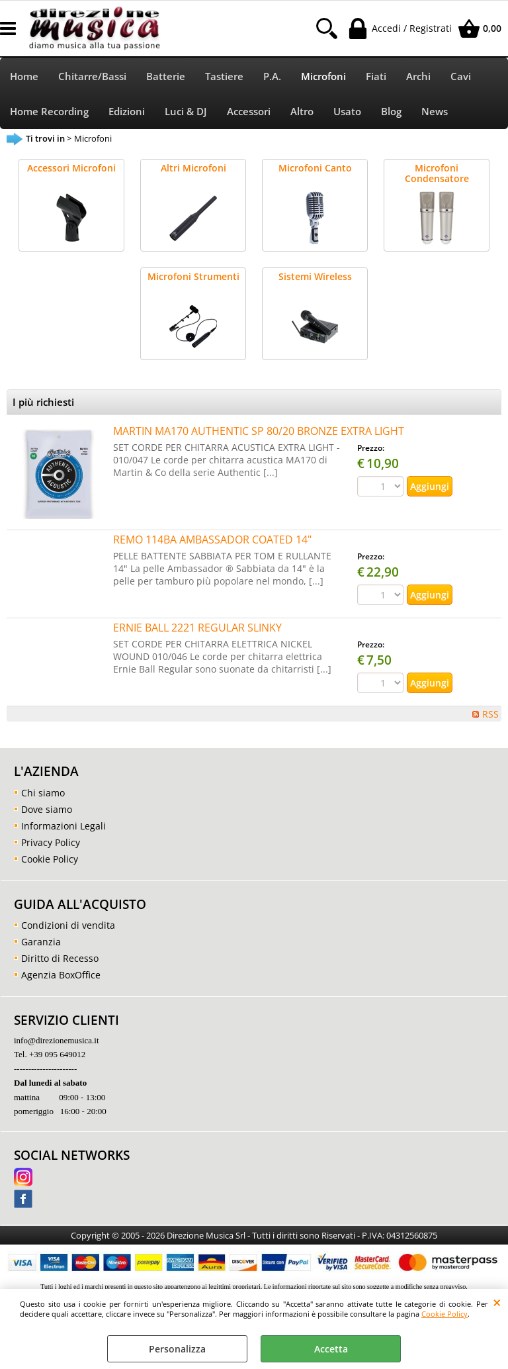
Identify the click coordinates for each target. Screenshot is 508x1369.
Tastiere (224, 76)
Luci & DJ (186, 111)
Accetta (331, 1349)
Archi (418, 76)
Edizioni (126, 111)
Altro (302, 111)
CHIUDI (497, 1302)
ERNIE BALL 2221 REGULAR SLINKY (197, 627)
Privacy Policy (50, 842)
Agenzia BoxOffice (61, 974)
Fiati (376, 76)
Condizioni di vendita (68, 925)
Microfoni (323, 76)
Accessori (249, 111)
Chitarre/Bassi (92, 76)
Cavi (460, 76)
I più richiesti (43, 402)
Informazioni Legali (63, 826)
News (434, 111)
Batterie (165, 76)
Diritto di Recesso (60, 958)
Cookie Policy (444, 1314)
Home (24, 76)
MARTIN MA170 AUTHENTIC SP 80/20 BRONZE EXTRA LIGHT (258, 431)
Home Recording (49, 111)
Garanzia (41, 941)
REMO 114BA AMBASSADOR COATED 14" (212, 539)
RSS (490, 714)
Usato (347, 111)
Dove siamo (46, 809)
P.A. (272, 76)
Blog (391, 111)
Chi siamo (43, 792)
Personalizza (177, 1349)
